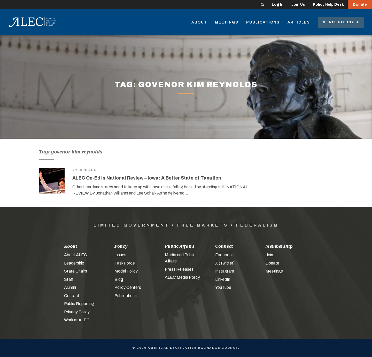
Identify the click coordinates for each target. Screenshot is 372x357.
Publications (263, 22)
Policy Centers (127, 287)
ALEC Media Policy (182, 277)
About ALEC (75, 255)
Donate (360, 4)
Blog (118, 279)
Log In (277, 4)
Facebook (224, 255)
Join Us (298, 4)
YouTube (223, 287)
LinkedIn (222, 279)
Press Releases (179, 269)
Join (269, 255)
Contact (71, 295)
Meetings (226, 22)
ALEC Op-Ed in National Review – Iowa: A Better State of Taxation (146, 178)
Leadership (74, 263)
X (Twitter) (225, 263)
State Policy (341, 22)
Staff (68, 279)
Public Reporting (79, 303)
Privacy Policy (77, 312)
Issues (120, 255)
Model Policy (126, 271)
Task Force (124, 263)
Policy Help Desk (328, 4)
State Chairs (75, 271)
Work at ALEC (77, 320)
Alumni (70, 287)
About (199, 22)
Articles (299, 22)
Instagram (224, 271)
